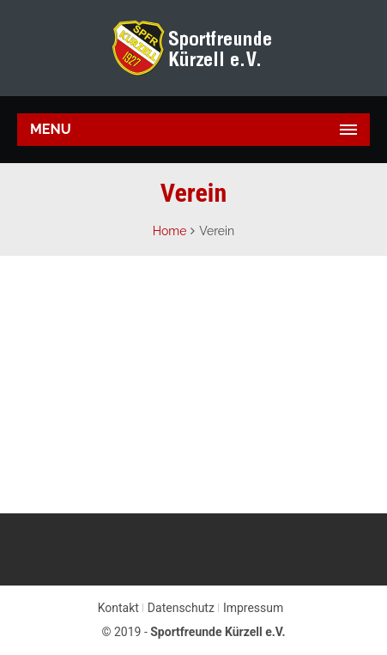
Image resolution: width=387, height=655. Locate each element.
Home (170, 231)
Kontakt (118, 608)
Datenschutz (181, 608)
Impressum (253, 608)
